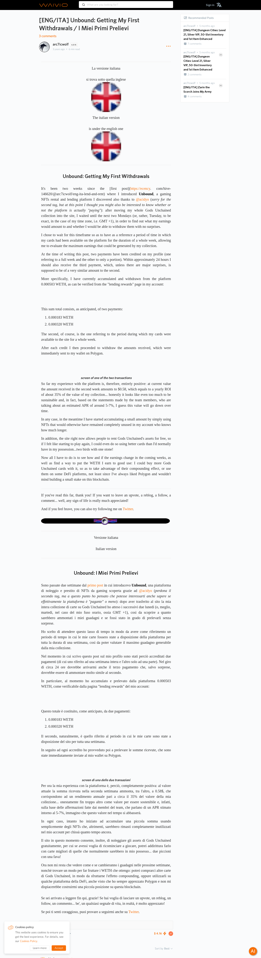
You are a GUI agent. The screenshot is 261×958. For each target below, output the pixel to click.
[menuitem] (210, 5)
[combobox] (126, 3)
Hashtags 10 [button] (51, 925)
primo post (95, 585)
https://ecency (140, 188)
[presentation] (189, 26)
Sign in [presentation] (210, 5)
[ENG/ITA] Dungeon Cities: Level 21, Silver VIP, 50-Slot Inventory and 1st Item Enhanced (204, 34)
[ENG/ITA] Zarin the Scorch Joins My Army (197, 89)
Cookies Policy (28, 941)
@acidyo (142, 199)
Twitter (128, 509)
